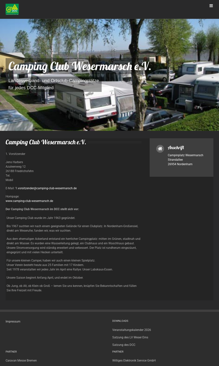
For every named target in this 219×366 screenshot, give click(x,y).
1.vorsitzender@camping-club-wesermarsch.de (46, 188)
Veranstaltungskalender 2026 (131, 330)
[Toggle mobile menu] (211, 6)
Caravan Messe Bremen (21, 360)
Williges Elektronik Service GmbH (134, 360)
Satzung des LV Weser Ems (130, 337)
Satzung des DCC (123, 345)
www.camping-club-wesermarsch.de (29, 201)
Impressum (13, 321)
